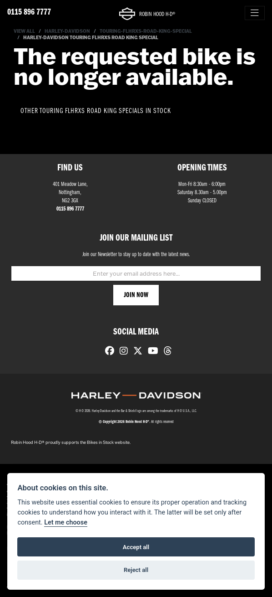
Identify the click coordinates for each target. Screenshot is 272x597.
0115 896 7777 (29, 12)
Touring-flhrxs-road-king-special (146, 31)
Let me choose (65, 522)
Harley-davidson (67, 31)
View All (24, 31)
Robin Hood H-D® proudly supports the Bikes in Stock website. (71, 442)
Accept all (136, 547)
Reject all (136, 569)
